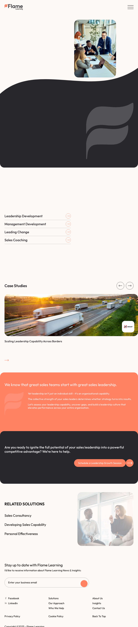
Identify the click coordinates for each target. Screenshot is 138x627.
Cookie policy (55, 616)
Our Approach (56, 603)
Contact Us (98, 608)
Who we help (56, 608)
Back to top (99, 616)
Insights (96, 603)
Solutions (53, 598)
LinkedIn (14, 603)
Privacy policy (12, 616)
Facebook (15, 598)
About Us (97, 598)
